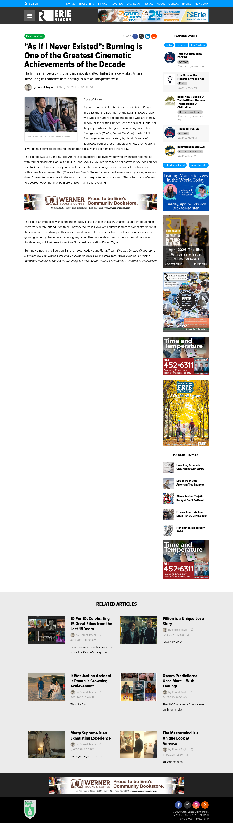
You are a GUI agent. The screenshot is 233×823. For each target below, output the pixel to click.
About (161, 3)
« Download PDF (175, 326)
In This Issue (200, 264)
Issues (149, 3)
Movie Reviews (34, 36)
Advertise (117, 3)
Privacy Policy (202, 819)
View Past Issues (173, 264)
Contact (173, 3)
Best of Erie (86, 3)
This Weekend (198, 45)
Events (186, 3)
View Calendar (199, 165)
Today (169, 45)
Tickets (102, 3)
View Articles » (196, 329)
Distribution (134, 3)
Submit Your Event (174, 165)
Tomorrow (181, 45)
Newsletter (202, 3)
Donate (71, 3)
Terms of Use (185, 819)
